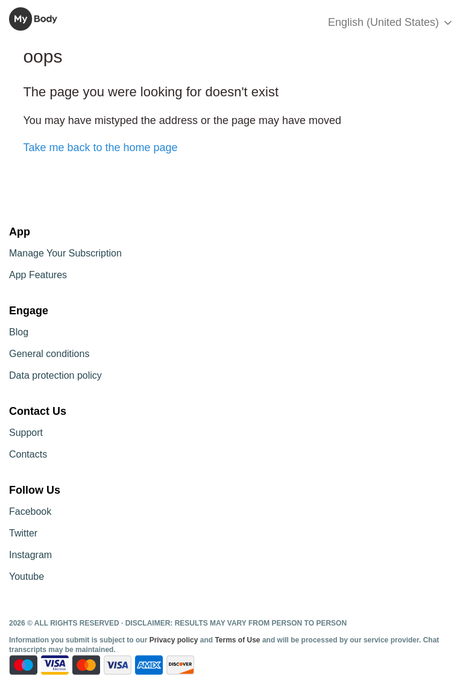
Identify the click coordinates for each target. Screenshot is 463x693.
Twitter (23, 533)
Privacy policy (175, 640)
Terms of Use (237, 640)
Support (26, 432)
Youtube (26, 576)
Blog (18, 332)
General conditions (49, 354)
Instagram (30, 555)
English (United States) (391, 22)
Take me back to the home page (100, 147)
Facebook (30, 511)
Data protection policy (55, 375)
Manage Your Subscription (65, 253)
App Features (38, 275)
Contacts (28, 454)
